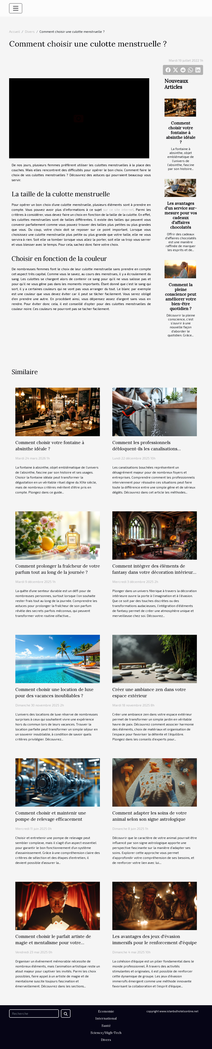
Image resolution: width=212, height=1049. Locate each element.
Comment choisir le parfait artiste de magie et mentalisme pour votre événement (53, 943)
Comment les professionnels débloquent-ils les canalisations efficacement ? (144, 449)
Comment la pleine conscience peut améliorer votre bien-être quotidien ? (180, 296)
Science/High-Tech (106, 1033)
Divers (30, 31)
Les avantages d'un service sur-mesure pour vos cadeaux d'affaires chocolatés (181, 215)
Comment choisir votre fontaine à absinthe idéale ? (180, 133)
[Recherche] (34, 1013)
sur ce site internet (118, 209)
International (106, 1018)
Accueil (14, 31)
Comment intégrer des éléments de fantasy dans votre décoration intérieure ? (153, 572)
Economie (106, 1011)
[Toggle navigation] (15, 8)
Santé (106, 1025)
